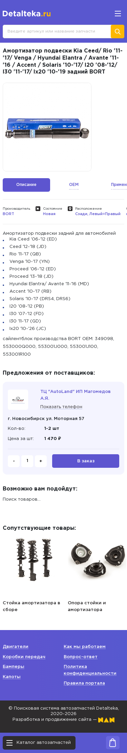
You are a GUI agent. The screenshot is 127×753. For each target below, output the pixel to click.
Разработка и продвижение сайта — (63, 719)
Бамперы (13, 667)
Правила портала (84, 683)
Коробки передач (24, 657)
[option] (47, 127)
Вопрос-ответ (81, 657)
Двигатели (15, 647)
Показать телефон (61, 407)
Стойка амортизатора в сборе (31, 606)
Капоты (12, 677)
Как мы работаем (85, 647)
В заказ (85, 461)
